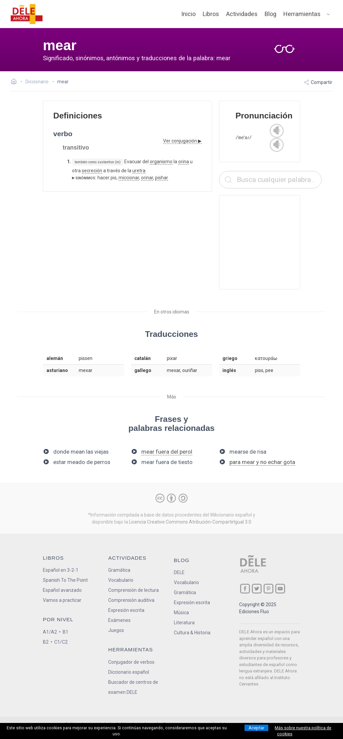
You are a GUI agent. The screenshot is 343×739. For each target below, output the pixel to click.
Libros (211, 13)
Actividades (242, 13)
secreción (92, 170)
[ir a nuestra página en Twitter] (257, 588)
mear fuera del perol (166, 451)
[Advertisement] (270, 242)
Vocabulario (120, 580)
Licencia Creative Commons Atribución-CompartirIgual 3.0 (190, 522)
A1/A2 (50, 632)
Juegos (116, 630)
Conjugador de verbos (131, 662)
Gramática (119, 570)
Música (181, 612)
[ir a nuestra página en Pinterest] (268, 588)
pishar (161, 177)
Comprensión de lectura (133, 590)
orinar (147, 177)
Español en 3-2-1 (60, 570)
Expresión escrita (126, 610)
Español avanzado (62, 590)
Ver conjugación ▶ (182, 141)
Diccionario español (128, 672)
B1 (65, 632)
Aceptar (256, 727)
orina (183, 161)
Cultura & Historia (192, 632)
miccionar (129, 177)
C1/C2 (61, 642)
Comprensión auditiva (131, 600)
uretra (138, 170)
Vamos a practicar (62, 600)
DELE (179, 572)
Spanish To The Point (65, 580)
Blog (270, 13)
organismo (161, 161)
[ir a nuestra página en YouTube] (280, 588)
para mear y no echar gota (262, 462)
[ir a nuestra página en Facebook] (245, 588)
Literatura (184, 622)
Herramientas (302, 13)
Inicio (188, 13)
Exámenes (119, 620)
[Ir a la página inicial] (15, 82)
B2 (46, 642)
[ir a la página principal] (26, 14)
